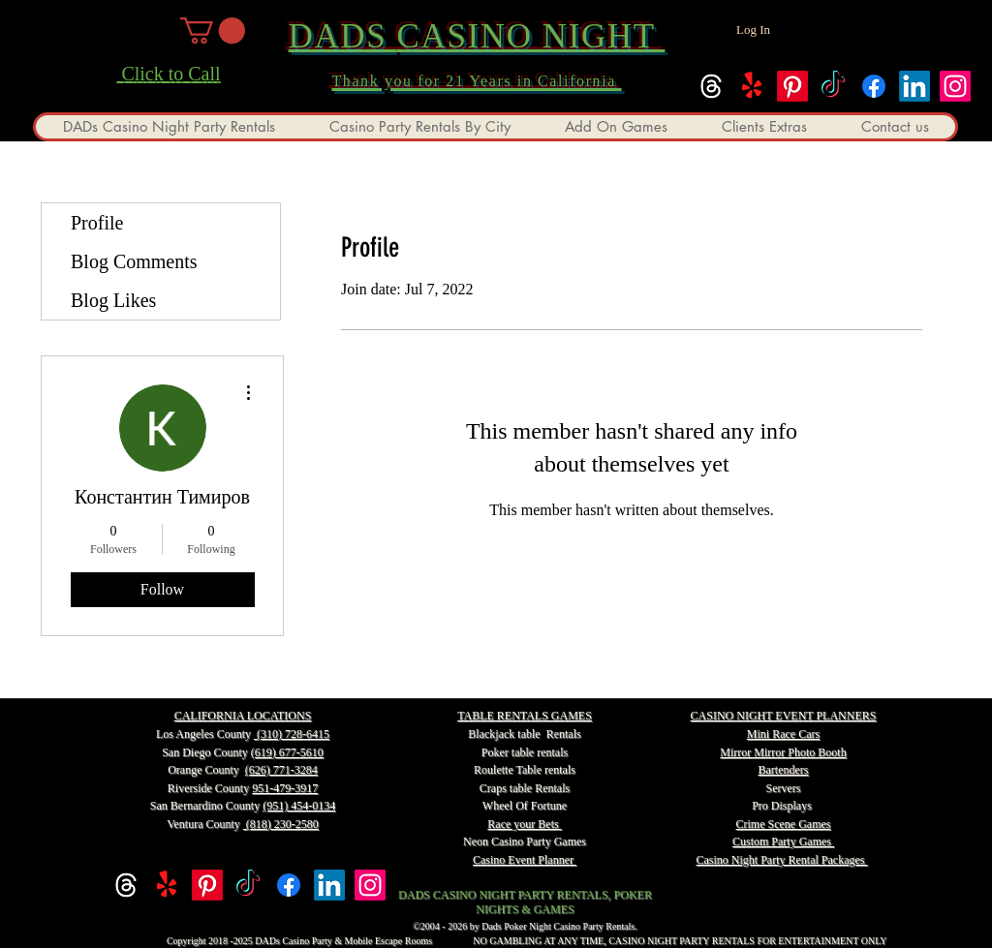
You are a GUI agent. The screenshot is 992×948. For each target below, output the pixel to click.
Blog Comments (134, 261)
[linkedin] (914, 86)
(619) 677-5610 (287, 752)
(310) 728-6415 (291, 734)
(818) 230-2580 (281, 824)
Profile (97, 222)
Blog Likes (113, 300)
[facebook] (873, 86)
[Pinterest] (792, 86)
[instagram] (955, 86)
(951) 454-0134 (299, 805)
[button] (212, 30)
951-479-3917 (285, 788)
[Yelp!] (751, 86)
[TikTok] (833, 86)
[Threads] (711, 86)
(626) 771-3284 (281, 770)
